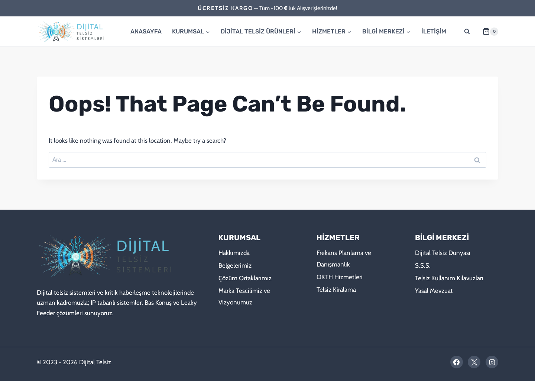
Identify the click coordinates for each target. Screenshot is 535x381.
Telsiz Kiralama (336, 289)
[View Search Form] (467, 32)
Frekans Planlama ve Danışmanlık (344, 258)
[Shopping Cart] (487, 32)
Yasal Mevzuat (434, 290)
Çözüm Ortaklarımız (245, 278)
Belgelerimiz (235, 265)
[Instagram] (492, 362)
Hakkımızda (234, 252)
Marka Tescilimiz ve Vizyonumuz (244, 296)
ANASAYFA (146, 31)
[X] (474, 362)
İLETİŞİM (433, 31)
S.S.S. (423, 265)
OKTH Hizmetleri (340, 277)
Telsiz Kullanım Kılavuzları (449, 278)
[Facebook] (456, 362)
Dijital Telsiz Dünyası (442, 252)
